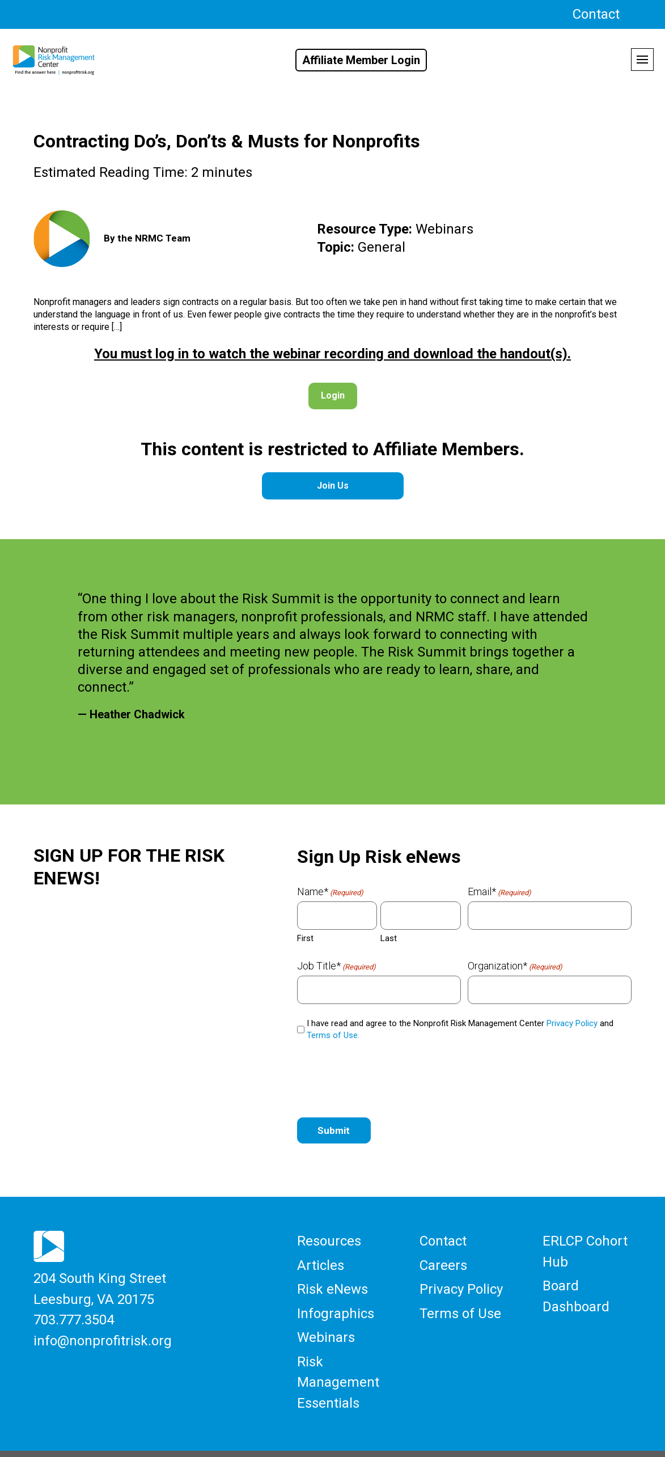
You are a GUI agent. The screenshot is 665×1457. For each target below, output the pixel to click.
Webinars (326, 1323)
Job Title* (336, 965)
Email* (499, 890)
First (305, 937)
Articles (320, 1260)
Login (333, 394)
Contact (596, 14)
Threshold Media (484, 1441)
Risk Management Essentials (338, 1361)
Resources (329, 1239)
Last (388, 937)
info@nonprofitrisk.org (102, 1329)
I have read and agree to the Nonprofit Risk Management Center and (460, 1028)
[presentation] (383, 1076)
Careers (443, 1260)
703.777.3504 (73, 1312)
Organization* (515, 965)
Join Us (333, 485)
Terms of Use (460, 1302)
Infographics (335, 1302)
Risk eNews (332, 1281)
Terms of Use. (333, 1034)
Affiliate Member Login (361, 60)
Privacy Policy (572, 1022)
